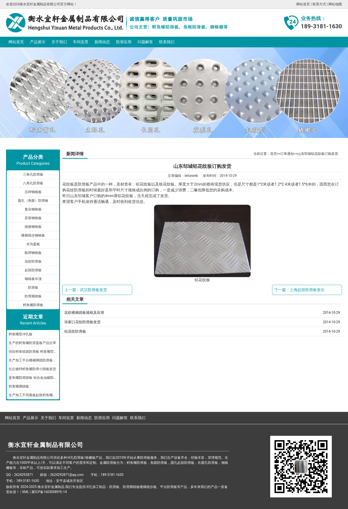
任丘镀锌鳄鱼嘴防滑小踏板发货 (32, 369)
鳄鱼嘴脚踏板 (19, 386)
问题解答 (145, 42)
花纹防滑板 (33, 261)
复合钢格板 (33, 209)
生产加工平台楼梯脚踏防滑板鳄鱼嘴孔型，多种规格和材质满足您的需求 (34, 360)
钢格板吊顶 (33, 279)
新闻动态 (102, 42)
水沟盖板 (33, 244)
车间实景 (80, 42)
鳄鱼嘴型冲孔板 (20, 334)
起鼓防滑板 (33, 270)
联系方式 (319, 4)
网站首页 (303, 4)
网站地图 (335, 4)
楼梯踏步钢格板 (33, 235)
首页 (273, 154)
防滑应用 (123, 42)
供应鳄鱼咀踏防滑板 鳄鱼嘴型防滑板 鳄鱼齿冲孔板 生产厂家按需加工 (34, 351)
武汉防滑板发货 (93, 289)
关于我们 (59, 42)
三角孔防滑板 (33, 174)
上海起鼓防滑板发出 (307, 289)
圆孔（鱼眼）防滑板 (33, 200)
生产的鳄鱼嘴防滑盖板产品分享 (32, 343)
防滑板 (33, 287)
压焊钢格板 (33, 192)
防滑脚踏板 (33, 296)
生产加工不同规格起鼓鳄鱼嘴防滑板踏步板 (34, 395)
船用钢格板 (33, 253)
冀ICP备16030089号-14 (49, 492)
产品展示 (37, 42)
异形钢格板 (33, 218)
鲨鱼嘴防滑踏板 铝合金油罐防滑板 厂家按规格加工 (34, 378)
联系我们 (166, 42)
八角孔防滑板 (33, 183)
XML (25, 492)
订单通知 (287, 154)
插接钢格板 (33, 227)
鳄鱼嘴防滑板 (33, 305)
